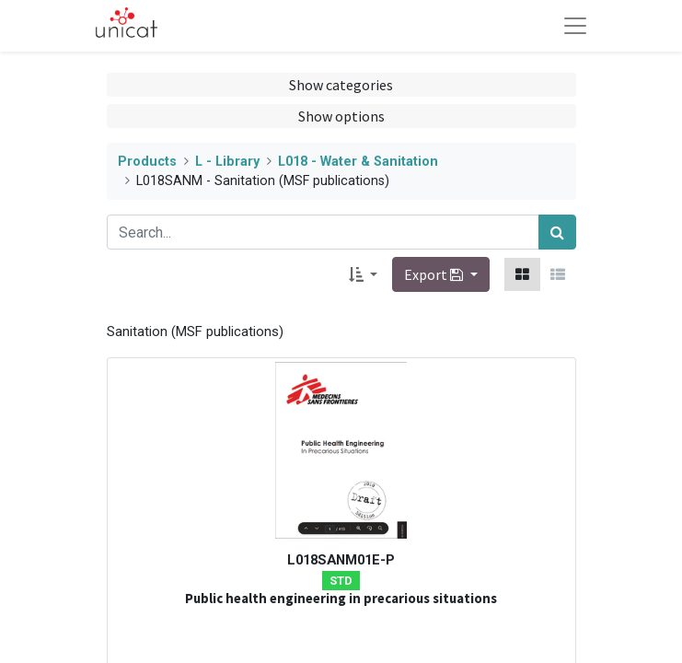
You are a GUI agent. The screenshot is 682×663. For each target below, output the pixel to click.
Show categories (341, 85)
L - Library (227, 161)
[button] (363, 274)
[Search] (557, 232)
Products (147, 161)
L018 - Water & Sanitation (358, 161)
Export (435, 274)
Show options (341, 116)
